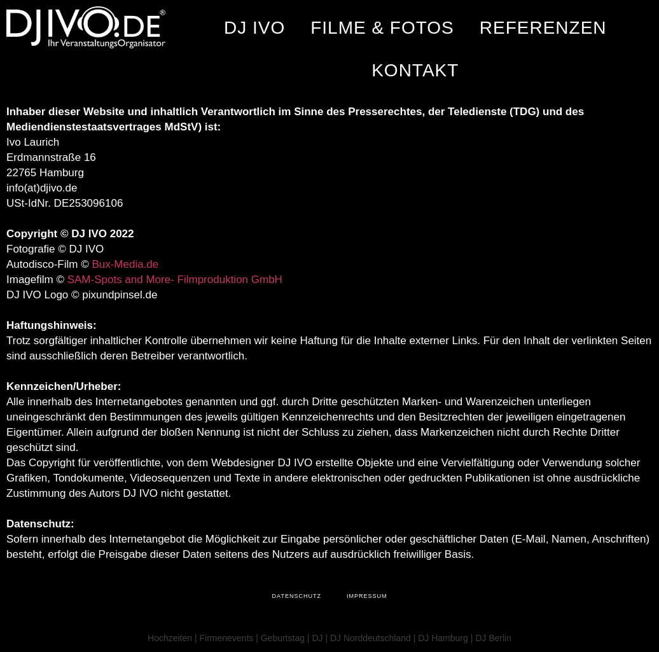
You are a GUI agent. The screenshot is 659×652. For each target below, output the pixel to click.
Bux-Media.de (125, 264)
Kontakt (415, 70)
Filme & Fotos (382, 28)
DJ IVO (254, 28)
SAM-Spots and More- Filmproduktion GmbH (174, 280)
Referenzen (543, 28)
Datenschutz (296, 596)
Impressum (367, 596)
